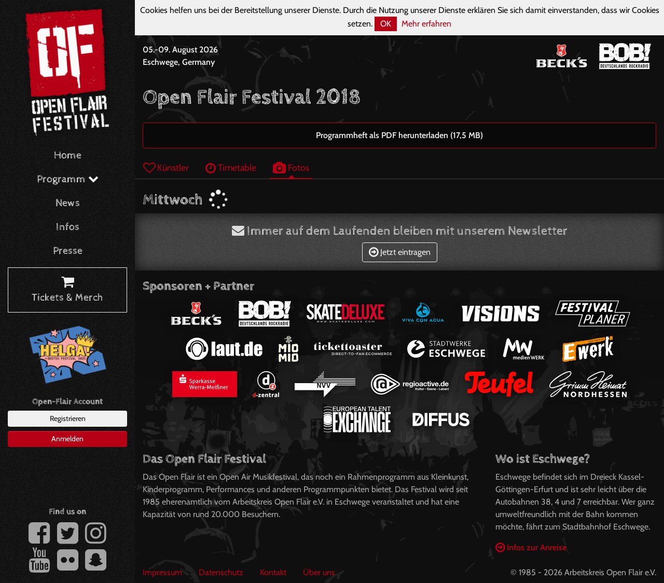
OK (385, 24)
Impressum (162, 572)
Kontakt (273, 572)
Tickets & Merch (67, 290)
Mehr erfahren (426, 24)
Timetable (230, 167)
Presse (67, 251)
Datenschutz (221, 572)
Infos (67, 227)
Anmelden (67, 438)
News (68, 203)
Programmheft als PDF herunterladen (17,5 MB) (399, 135)
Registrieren (68, 418)
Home (67, 155)
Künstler (166, 167)
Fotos (291, 167)
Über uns (319, 572)
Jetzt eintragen (400, 252)
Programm (68, 179)
